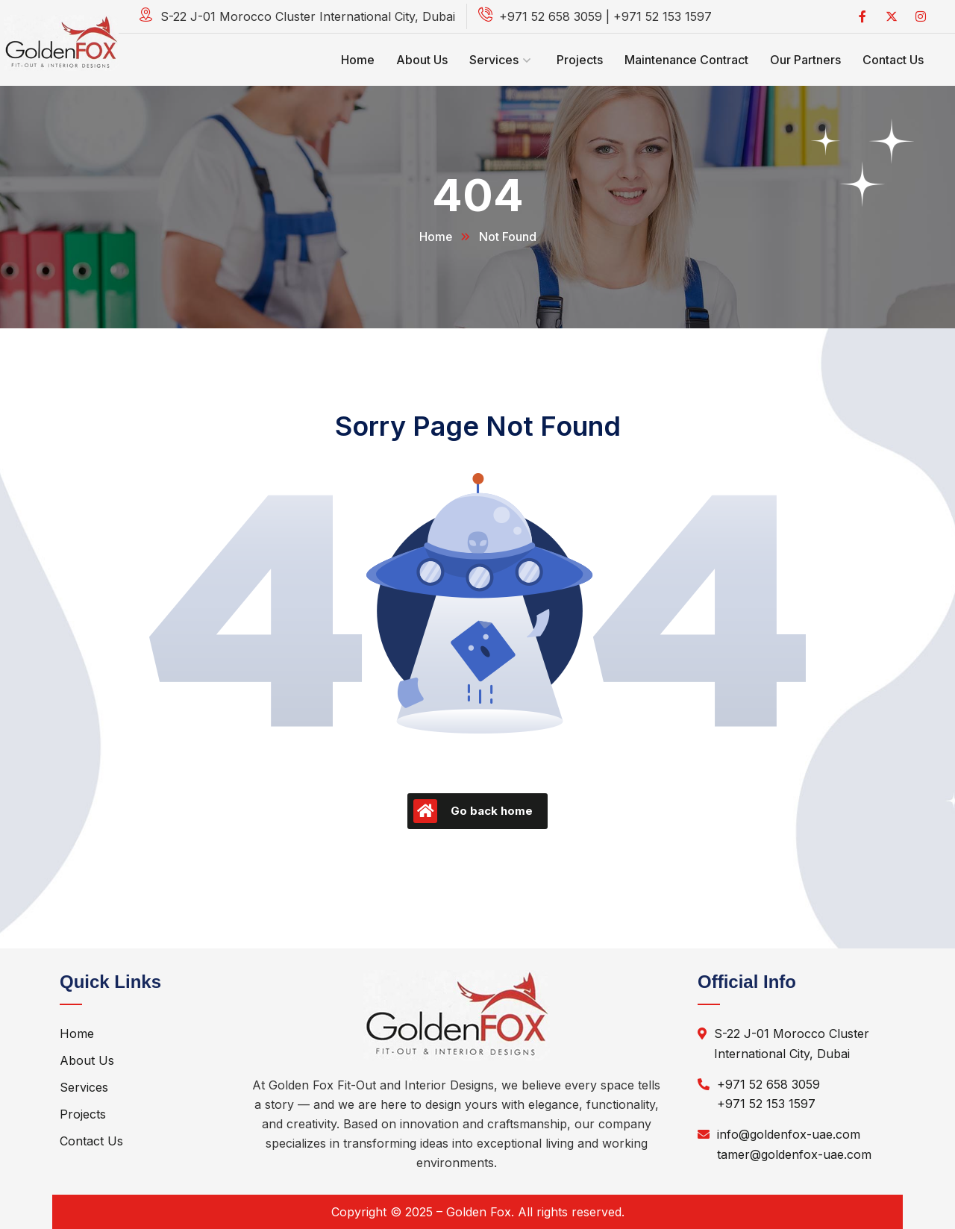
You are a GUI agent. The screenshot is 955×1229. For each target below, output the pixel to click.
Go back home (473, 811)
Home (435, 236)
